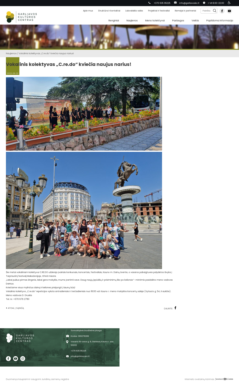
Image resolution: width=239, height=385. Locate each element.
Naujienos (132, 20)
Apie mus (88, 10)
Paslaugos (178, 20)
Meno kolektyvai (155, 20)
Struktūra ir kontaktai (109, 10)
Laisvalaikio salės (134, 10)
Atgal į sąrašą (15, 308)
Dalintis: (170, 308)
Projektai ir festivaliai (159, 10)
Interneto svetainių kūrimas (199, 379)
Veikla (195, 20)
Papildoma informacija (219, 20)
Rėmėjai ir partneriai (185, 10)
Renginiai (113, 20)
